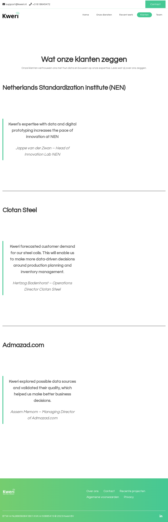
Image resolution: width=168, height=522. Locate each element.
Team (159, 15)
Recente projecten (132, 491)
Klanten (144, 15)
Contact (155, 4)
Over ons (92, 491)
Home (86, 15)
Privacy (129, 497)
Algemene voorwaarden (102, 497)
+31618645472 (39, 4)
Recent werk (126, 15)
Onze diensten (104, 15)
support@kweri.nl (14, 4)
